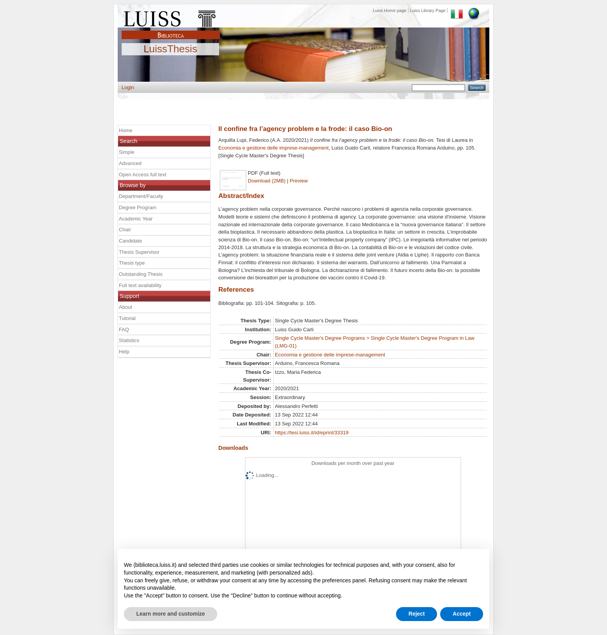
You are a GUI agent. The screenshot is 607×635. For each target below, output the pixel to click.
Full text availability (140, 285)
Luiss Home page (389, 10)
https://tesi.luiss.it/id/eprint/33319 (311, 432)
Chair (125, 229)
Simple (126, 152)
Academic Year (136, 219)
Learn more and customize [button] (170, 614)
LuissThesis (170, 49)
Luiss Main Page (171, 17)
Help (124, 351)
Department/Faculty (141, 196)
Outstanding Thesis (141, 274)
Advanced (130, 163)
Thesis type (132, 263)
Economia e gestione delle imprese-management (273, 148)
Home (125, 130)
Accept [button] (462, 614)
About (125, 307)
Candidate (130, 241)
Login (128, 87)
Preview (299, 181)
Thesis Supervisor (139, 252)
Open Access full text (142, 174)
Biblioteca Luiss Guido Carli (171, 30)
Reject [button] (416, 614)
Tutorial (127, 318)
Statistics (129, 340)
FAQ (124, 329)
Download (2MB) (267, 181)
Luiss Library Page (428, 10)
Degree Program (137, 207)
